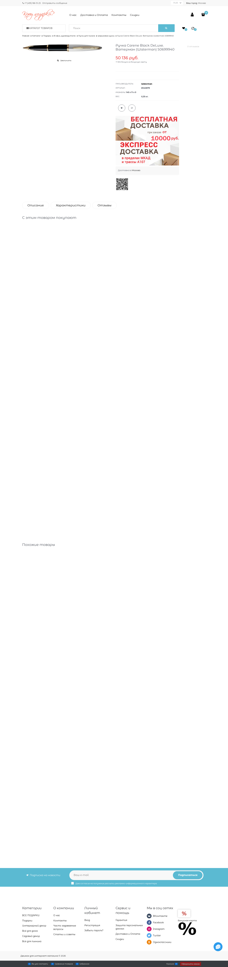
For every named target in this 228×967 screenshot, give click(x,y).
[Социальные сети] (218, 946)
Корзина (170, 964)
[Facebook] (149, 922)
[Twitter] (149, 935)
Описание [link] (35, 205)
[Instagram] (149, 929)
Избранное (84, 964)
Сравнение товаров (64, 964)
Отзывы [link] (104, 205)
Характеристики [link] (71, 205)
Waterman (146, 84)
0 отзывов (193, 46)
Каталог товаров (40, 28)
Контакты (118, 14)
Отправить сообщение (54, 3)
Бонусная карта (187, 920)
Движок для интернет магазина (39, 955)
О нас (73, 14)
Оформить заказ (190, 964)
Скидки (134, 14)
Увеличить (65, 60)
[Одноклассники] (149, 942)
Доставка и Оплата (94, 14)
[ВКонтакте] (149, 916)
